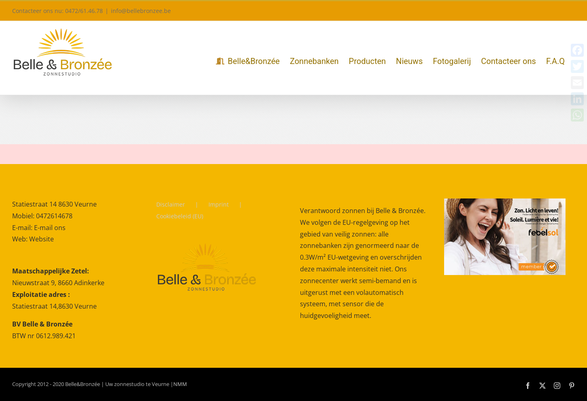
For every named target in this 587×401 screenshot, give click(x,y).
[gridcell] (77, 303)
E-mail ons (50, 227)
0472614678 (54, 215)
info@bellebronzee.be (141, 11)
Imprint (218, 204)
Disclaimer (170, 204)
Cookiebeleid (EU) (179, 216)
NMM (180, 384)
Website (41, 239)
